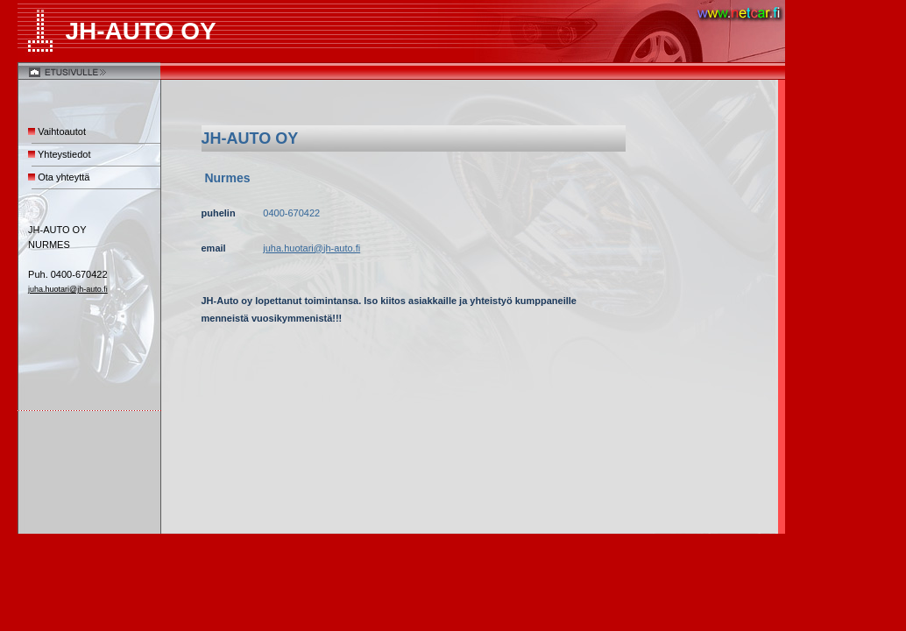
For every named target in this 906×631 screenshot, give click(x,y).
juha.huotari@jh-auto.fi (68, 289)
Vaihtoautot (62, 131)
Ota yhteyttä (63, 177)
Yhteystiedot (64, 154)
